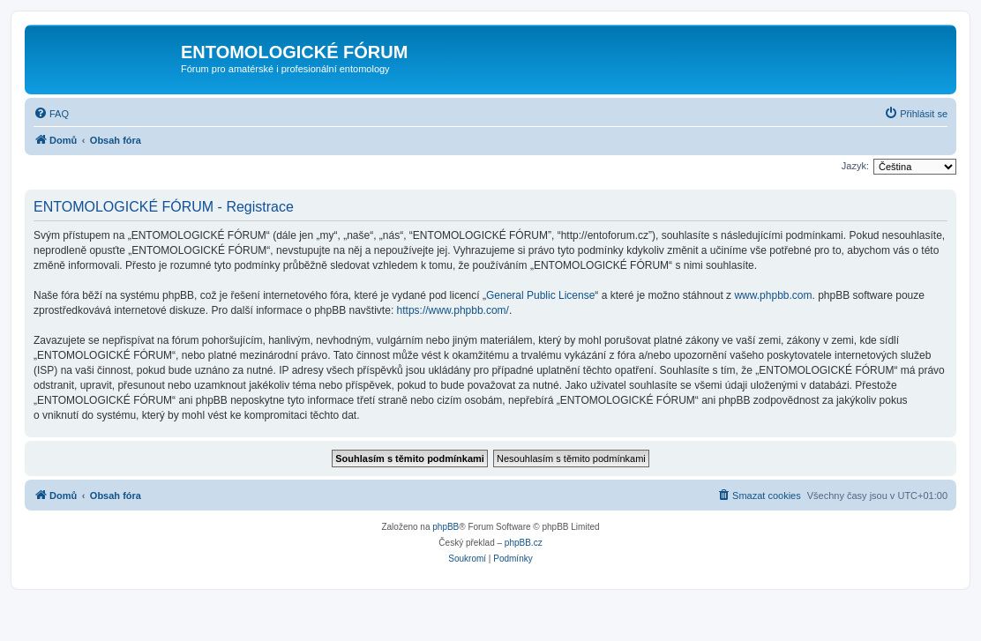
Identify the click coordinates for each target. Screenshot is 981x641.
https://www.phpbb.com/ (453, 310)
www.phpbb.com (773, 295)
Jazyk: (855, 165)
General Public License (540, 295)
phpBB (445, 527)
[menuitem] (51, 113)
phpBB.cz (524, 543)
